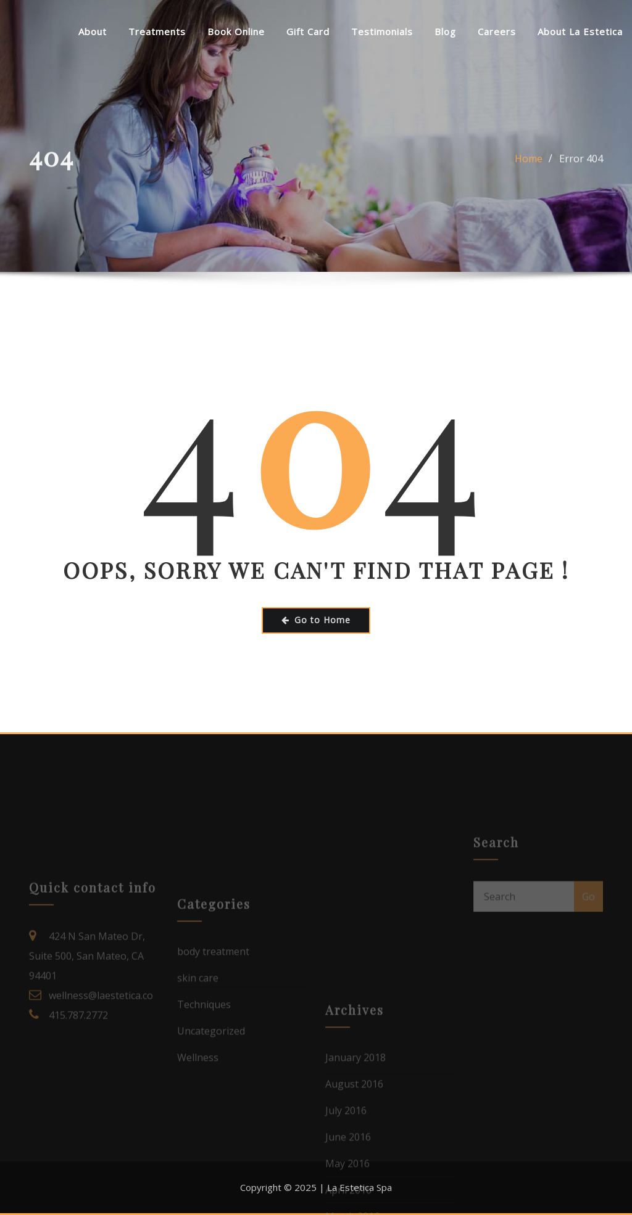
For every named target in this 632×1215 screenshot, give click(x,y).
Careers (497, 31)
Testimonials (382, 31)
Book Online (236, 31)
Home (529, 169)
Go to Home (316, 620)
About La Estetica (580, 31)
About (92, 31)
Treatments (157, 31)
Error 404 (581, 169)
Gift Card (308, 31)
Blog (445, 31)
